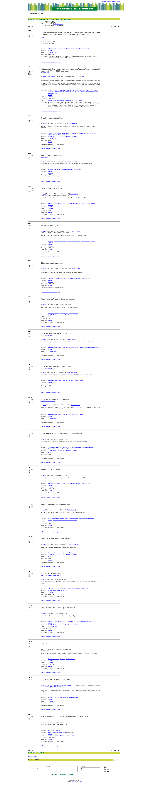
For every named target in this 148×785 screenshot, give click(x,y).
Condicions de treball (58, 91)
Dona (63, 133)
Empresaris (82, 90)
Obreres (68, 133)
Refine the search (58, 24)
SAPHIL (43, 38)
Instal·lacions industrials (60, 203)
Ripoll (55, 52)
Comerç (81, 347)
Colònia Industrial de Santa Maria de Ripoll (65, 136)
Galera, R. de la (56, 575)
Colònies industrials (53, 313)
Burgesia (75, 90)
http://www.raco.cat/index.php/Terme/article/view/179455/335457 (65, 100)
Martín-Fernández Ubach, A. (48, 335)
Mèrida (62, 735)
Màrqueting (57, 169)
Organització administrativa (91, 347)
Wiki (81, 781)
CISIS (72, 781)
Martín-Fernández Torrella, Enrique (57, 732)
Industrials (63, 90)
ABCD (75, 781)
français (114, 1)
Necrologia (51, 730)
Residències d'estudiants (78, 133)
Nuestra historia (73, 123)
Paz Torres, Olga (45, 72)
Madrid (55, 351)
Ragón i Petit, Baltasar (46, 575)
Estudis (82, 76)
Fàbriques (50, 203)
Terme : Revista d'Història (49, 76)
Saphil (44, 123)
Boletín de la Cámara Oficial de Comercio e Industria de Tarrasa (59, 685)
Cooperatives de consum (76, 518)
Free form (117, 760)
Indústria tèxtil (51, 48)
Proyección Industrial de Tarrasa (52, 686)
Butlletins (62, 659)
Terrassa (50, 52)
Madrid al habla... (71, 339)
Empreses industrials (72, 48)
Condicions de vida (70, 91)
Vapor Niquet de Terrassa (60, 590)
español (109, 1)
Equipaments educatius (54, 133)
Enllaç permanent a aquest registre (51, 62)
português (103, 1)
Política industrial (76, 268)
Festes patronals (73, 313)
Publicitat (50, 169)
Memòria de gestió (84, 48)
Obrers (88, 90)
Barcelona (56, 735)
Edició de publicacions (83, 91)
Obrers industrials (62, 134)
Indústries (69, 90)
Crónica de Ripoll (71, 510)
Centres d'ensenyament (54, 449)
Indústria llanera (61, 48)
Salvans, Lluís (44, 157)
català (118, 1)
